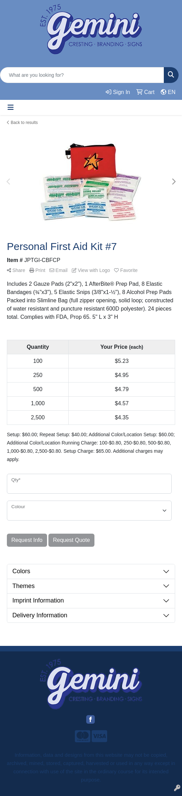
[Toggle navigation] (10, 107)
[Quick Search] (82, 75)
